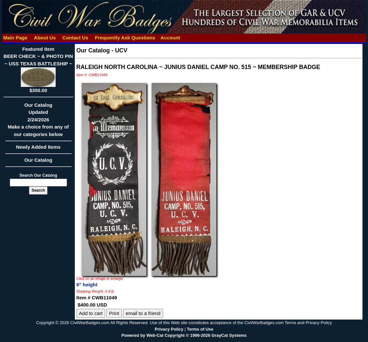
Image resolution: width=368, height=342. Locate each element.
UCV (121, 50)
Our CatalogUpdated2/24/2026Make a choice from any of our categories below (38, 121)
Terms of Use (200, 329)
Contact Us (75, 37)
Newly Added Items (38, 149)
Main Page (15, 37)
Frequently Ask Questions (125, 37)
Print (114, 313)
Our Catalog (38, 160)
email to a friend (143, 313)
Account (170, 37)
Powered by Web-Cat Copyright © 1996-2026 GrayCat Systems (183, 335)
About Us (45, 37)
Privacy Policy (169, 329)
